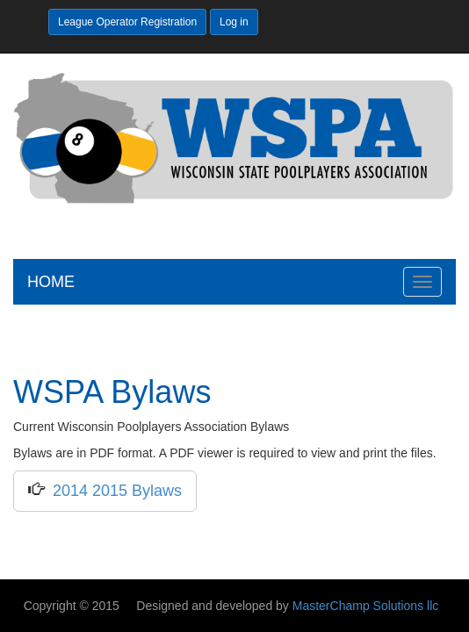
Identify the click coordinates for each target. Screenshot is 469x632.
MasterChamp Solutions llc (365, 606)
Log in (234, 22)
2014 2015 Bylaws (113, 490)
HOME (51, 282)
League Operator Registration (127, 22)
